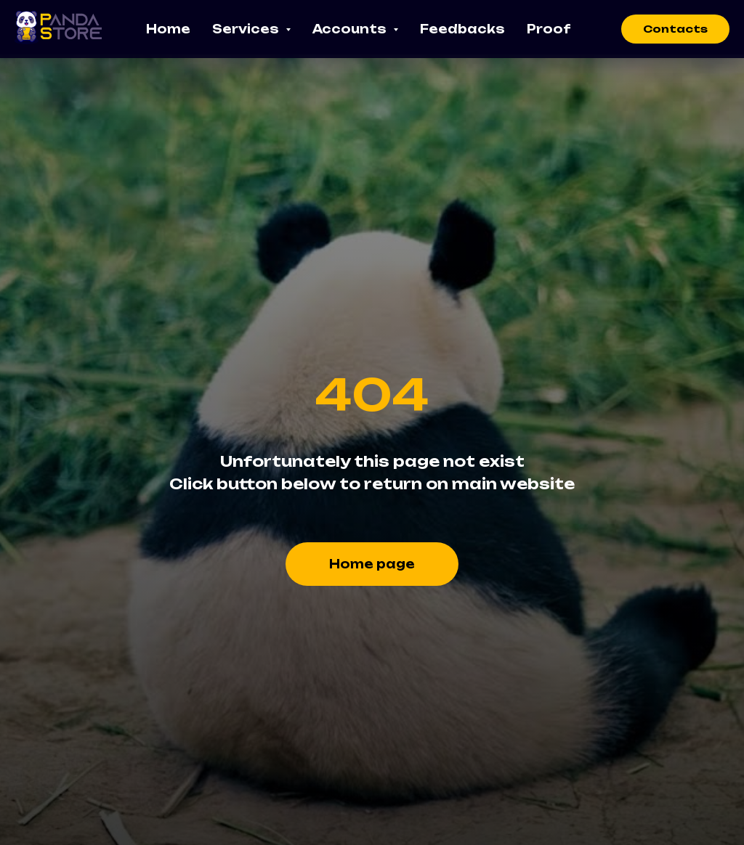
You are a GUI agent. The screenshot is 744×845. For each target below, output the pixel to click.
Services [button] (247, 29)
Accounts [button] (350, 29)
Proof (548, 29)
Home (168, 29)
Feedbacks (462, 29)
